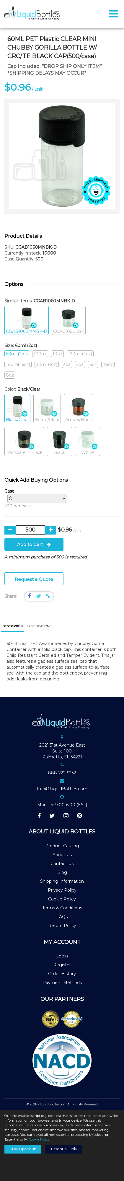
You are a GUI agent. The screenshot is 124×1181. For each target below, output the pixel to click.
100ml (40, 353)
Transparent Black (24, 441)
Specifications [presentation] (39, 626)
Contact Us (62, 863)
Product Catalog (62, 845)
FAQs (62, 916)
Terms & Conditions (62, 907)
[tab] (12, 626)
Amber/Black (78, 408)
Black (59, 441)
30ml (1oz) (46, 364)
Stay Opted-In (22, 1149)
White (87, 441)
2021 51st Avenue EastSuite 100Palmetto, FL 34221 (62, 751)
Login (62, 956)
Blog (62, 872)
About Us (62, 854)
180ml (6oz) (18, 364)
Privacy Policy (62, 890)
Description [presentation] (12, 626)
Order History (62, 973)
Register (62, 964)
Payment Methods (62, 982)
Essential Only (64, 1149)
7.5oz (108, 364)
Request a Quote (34, 579)
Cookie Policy (62, 899)
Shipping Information (62, 881)
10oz (57, 353)
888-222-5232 (62, 773)
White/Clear (47, 408)
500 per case (33, 498)
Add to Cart (34, 544)
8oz (10, 375)
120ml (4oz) (80, 353)
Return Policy (62, 925)
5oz (80, 364)
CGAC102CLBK (68, 320)
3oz (67, 364)
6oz (93, 364)
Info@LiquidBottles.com (62, 788)
